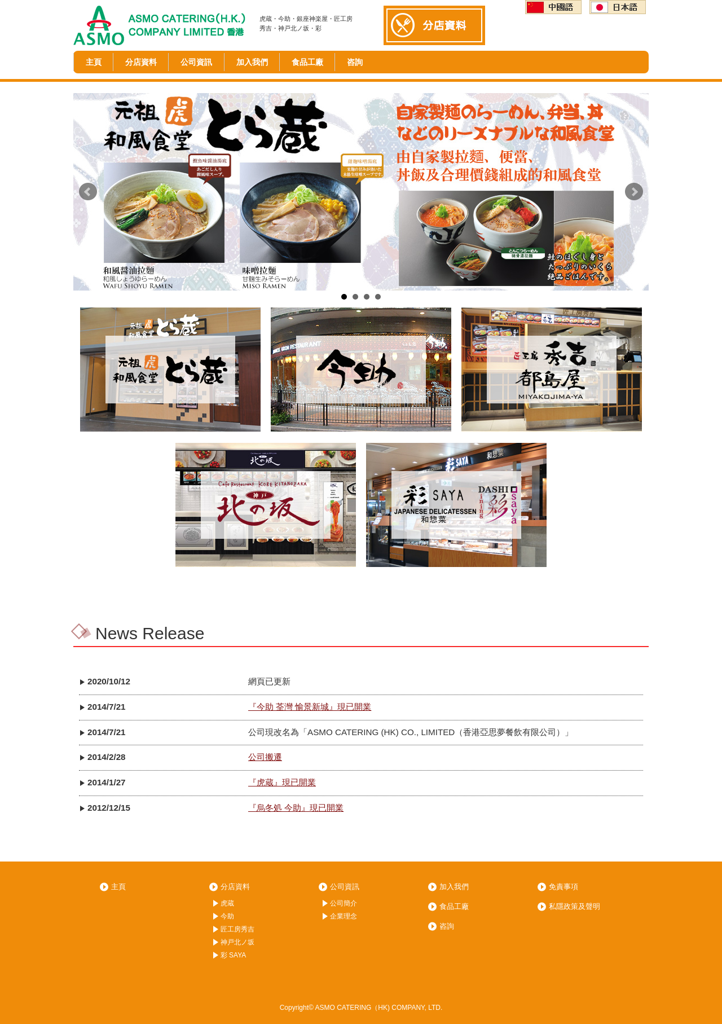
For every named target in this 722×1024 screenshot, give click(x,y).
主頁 (94, 62)
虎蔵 (227, 903)
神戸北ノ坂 (237, 942)
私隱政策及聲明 (574, 906)
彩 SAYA (233, 955)
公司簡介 (343, 903)
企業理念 (343, 916)
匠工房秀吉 (237, 929)
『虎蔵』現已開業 (282, 782)
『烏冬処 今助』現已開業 (296, 807)
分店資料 (141, 62)
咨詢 (355, 62)
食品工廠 (307, 62)
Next (634, 192)
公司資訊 (196, 62)
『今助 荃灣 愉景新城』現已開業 (309, 706)
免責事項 (563, 886)
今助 (227, 916)
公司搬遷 (265, 757)
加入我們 (252, 62)
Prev (88, 192)
